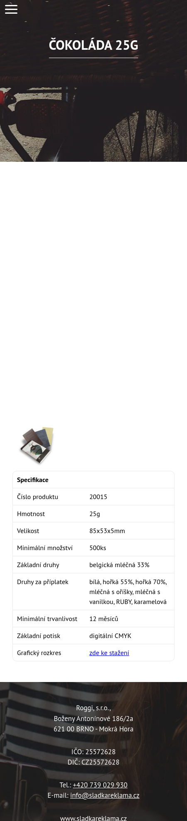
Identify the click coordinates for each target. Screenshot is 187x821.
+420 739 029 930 (100, 784)
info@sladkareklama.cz (104, 795)
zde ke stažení (109, 652)
